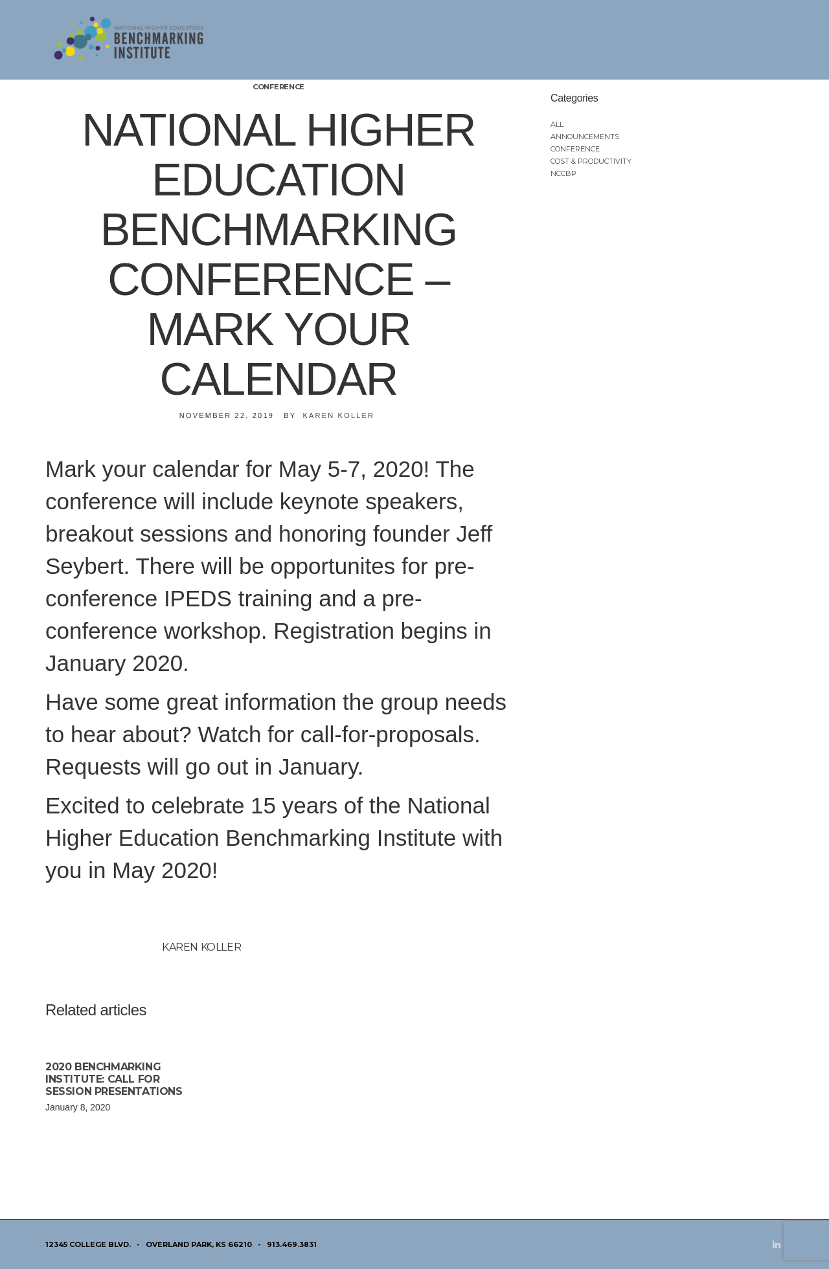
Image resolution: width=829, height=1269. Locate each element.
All (557, 124)
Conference (278, 86)
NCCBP (563, 173)
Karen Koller (338, 415)
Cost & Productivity (591, 161)
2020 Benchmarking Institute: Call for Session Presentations (114, 1079)
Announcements (585, 136)
